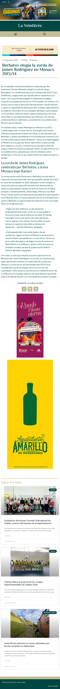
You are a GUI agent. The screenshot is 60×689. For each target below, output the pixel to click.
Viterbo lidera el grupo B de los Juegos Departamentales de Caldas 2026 (23, 583)
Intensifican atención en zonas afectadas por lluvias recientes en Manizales (26, 644)
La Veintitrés (30, 26)
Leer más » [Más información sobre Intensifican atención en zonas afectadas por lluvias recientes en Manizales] (7, 661)
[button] (15, 34)
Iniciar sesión (53, 686)
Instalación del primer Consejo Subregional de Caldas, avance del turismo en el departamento (27, 522)
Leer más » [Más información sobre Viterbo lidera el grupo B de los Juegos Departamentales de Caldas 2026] (7, 597)
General (34, 60)
